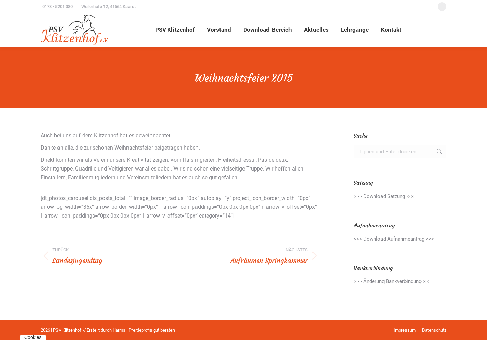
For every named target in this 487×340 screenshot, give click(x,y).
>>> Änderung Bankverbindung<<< (392, 281)
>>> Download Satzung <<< (384, 196)
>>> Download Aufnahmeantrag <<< (394, 239)
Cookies (33, 337)
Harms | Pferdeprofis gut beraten (144, 330)
